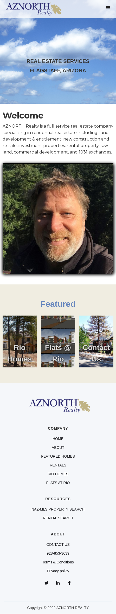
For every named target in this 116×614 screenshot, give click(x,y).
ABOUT (58, 447)
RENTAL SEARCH (58, 518)
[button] (108, 8)
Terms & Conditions (58, 562)
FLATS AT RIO (58, 483)
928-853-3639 (58, 553)
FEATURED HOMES (58, 456)
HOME (58, 439)
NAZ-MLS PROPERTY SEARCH (58, 509)
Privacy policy (58, 571)
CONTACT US (58, 544)
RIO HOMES (58, 474)
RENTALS (58, 465)
